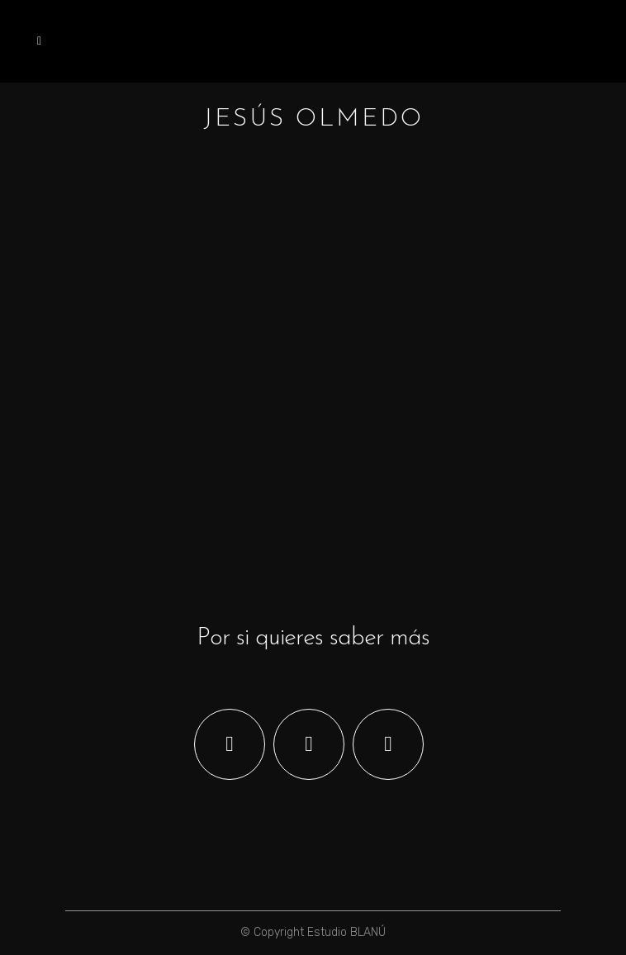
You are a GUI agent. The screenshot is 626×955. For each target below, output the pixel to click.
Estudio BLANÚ (346, 932)
